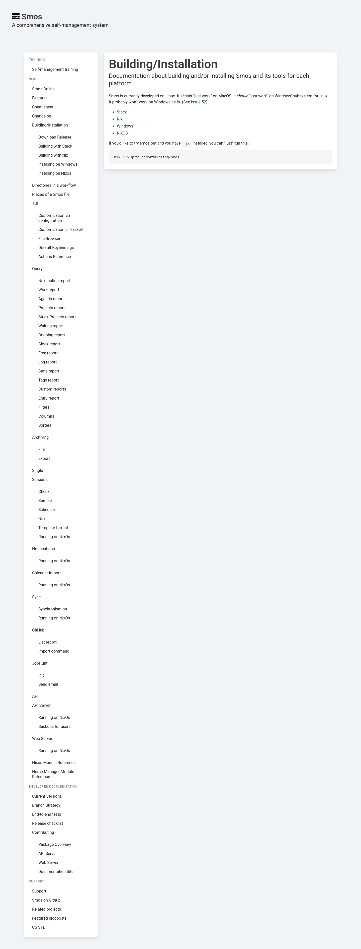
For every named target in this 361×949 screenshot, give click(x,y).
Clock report (49, 344)
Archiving (40, 437)
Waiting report (50, 326)
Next (42, 518)
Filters (43, 407)
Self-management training (55, 69)
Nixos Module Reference (53, 762)
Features (40, 98)
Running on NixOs (54, 536)
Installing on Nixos (54, 173)
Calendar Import (46, 573)
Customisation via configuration (54, 218)
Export (44, 458)
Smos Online (43, 89)
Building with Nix (53, 155)
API (35, 696)
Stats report (48, 371)
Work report (48, 289)
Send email (48, 684)
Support (39, 891)
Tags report (48, 380)
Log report (47, 362)
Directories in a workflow (54, 185)
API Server (41, 705)
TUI (35, 203)
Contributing (43, 832)
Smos (27, 16)
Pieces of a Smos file (50, 194)
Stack (122, 112)
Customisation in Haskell (60, 229)
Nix (120, 119)
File (41, 449)
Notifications (43, 548)
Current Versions (47, 796)
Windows (125, 126)
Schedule (46, 509)
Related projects (46, 909)
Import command (53, 651)
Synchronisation (52, 609)
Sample (45, 500)
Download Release (54, 137)
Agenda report (51, 298)
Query (37, 268)
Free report (48, 353)
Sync (36, 597)
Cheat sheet (42, 107)
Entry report (48, 398)
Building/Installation (50, 125)
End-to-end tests (46, 814)
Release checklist (47, 823)
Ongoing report (51, 335)
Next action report (54, 280)
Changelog (41, 116)
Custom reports (52, 389)
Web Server (42, 738)
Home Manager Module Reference (53, 774)
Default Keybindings (56, 247)
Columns (46, 416)
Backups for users (54, 726)
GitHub (38, 630)
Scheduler (41, 479)
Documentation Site (55, 871)
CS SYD (39, 927)
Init (41, 675)
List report (47, 642)
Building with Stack (55, 146)
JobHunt (39, 663)
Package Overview (54, 844)
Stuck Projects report (57, 316)
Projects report (51, 307)
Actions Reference (54, 256)
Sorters (44, 425)
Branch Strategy (46, 805)
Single (37, 470)
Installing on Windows (57, 164)
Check (43, 491)
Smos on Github (46, 900)
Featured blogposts (49, 918)
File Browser (49, 238)
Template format (53, 527)
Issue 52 (198, 102)
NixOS (122, 133)
